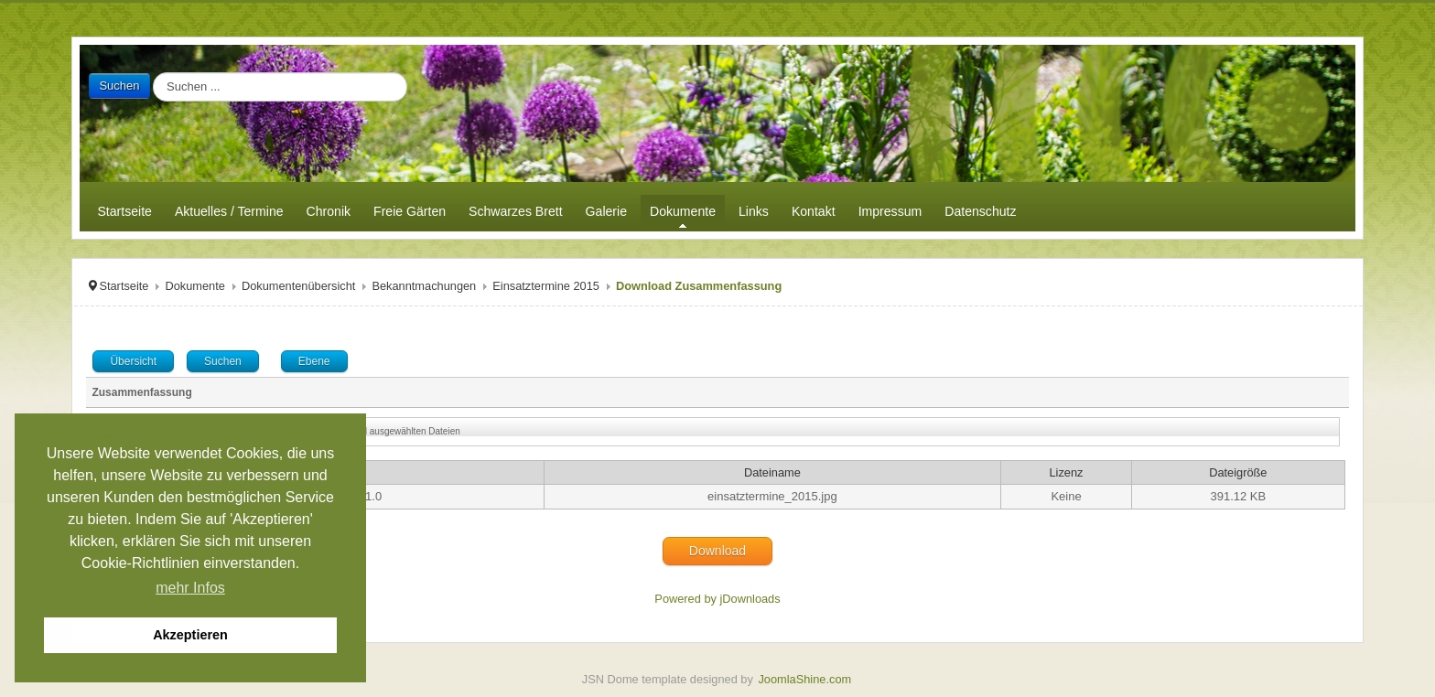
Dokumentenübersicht (298, 286)
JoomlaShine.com (804, 679)
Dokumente (194, 286)
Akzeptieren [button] (190, 634)
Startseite (123, 286)
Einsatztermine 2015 (545, 286)
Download (717, 550)
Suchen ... (150, 72)
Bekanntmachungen (424, 286)
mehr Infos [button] (190, 587)
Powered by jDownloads (717, 599)
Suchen (119, 85)
